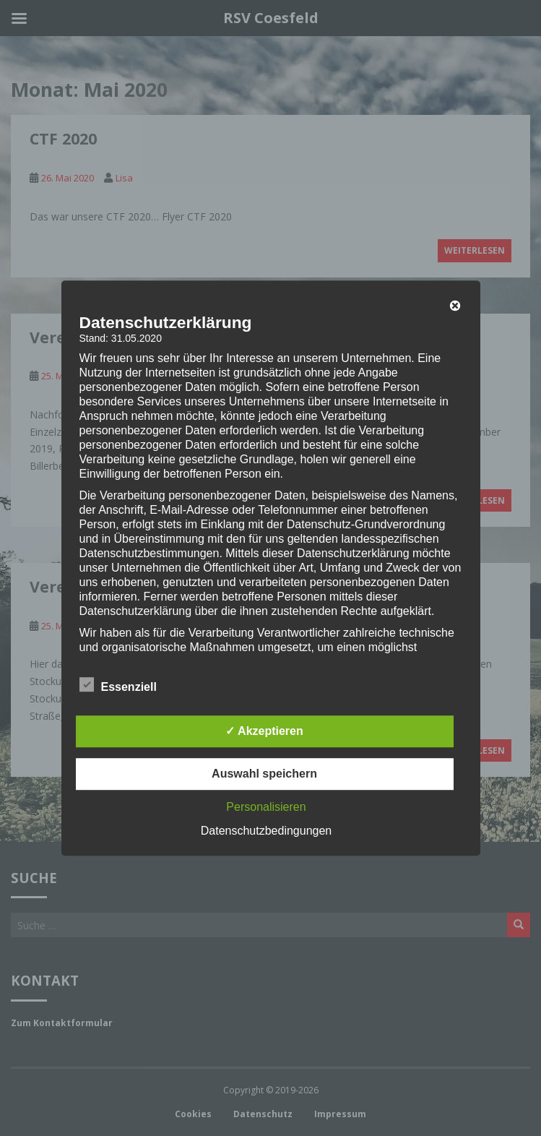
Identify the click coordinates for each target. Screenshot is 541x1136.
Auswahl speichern (264, 773)
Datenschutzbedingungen (266, 831)
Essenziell (118, 685)
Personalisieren (266, 807)
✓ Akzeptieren (264, 731)
